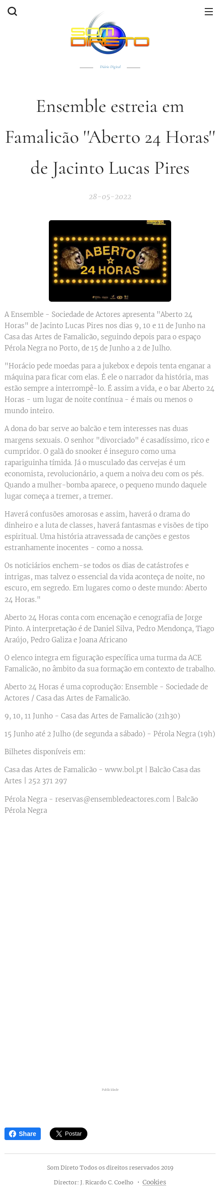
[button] (11, 11)
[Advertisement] (110, 1013)
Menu (209, 11)
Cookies (154, 1182)
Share (22, 1133)
